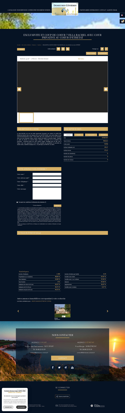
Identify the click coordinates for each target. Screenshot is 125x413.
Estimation (94, 10)
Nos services (22, 10)
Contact (102, 10)
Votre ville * (20, 185)
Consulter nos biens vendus (39, 10)
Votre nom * (20, 174)
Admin (40, 406)
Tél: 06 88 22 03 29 (39, 349)
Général (68, 135)
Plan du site (19, 406)
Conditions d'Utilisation (52, 223)
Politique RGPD (26, 407)
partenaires (84, 10)
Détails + (79, 135)
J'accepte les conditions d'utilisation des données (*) (32, 202)
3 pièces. (39, 45)
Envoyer (57, 205)
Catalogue (12, 10)
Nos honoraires (32, 406)
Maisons (34, 45)
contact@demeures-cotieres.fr (39, 353)
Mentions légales (25, 406)
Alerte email (112, 10)
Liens (37, 406)
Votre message (21, 189)
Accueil (18, 45)
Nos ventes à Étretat (26, 45)
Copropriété (91, 135)
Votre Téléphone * (22, 181)
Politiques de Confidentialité (39, 223)
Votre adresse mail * (23, 178)
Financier (103, 135)
